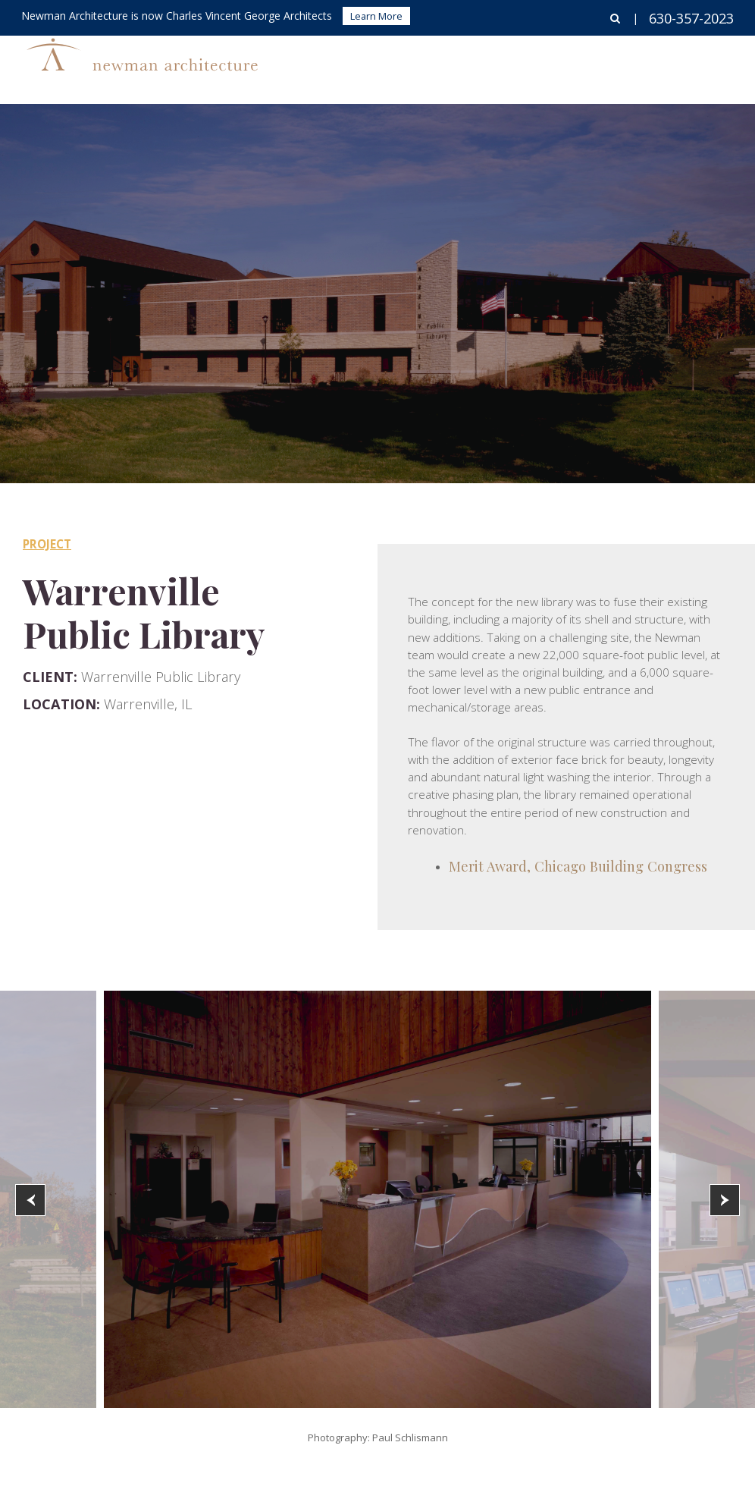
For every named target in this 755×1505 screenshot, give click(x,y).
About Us (628, 65)
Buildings (402, 65)
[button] (30, 1200)
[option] (378, 1199)
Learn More (376, 16)
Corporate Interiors (515, 65)
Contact (709, 65)
